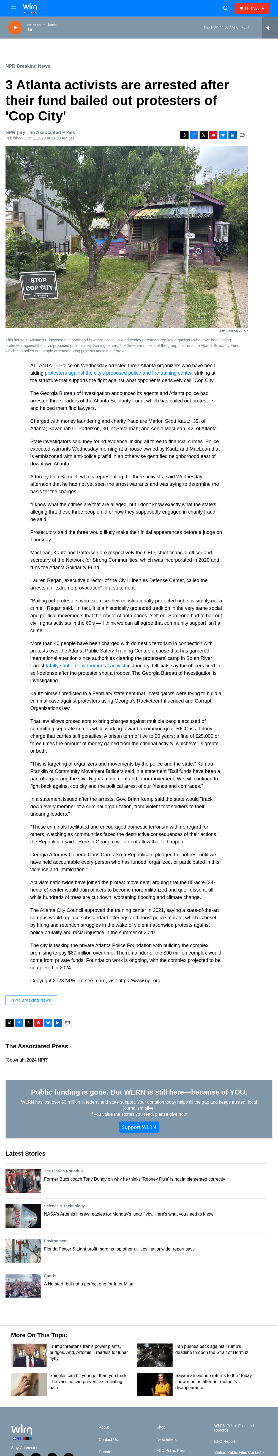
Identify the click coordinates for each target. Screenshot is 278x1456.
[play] (15, 27)
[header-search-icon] (225, 8)
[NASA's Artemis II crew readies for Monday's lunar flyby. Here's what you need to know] (23, 1216)
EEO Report (224, 1441)
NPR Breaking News (28, 66)
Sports (50, 1276)
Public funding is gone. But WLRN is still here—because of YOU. (139, 1092)
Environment (56, 1241)
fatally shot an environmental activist (85, 665)
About (104, 1427)
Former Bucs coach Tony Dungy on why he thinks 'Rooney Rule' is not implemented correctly (134, 1179)
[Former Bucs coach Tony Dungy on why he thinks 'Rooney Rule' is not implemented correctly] (23, 1181)
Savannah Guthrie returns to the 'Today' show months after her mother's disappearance (214, 1381)
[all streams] (270, 28)
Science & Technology (64, 1206)
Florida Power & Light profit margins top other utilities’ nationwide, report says (119, 1249)
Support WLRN (139, 1127)
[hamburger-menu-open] (13, 8)
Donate (105, 1452)
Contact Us (108, 1440)
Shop (161, 1427)
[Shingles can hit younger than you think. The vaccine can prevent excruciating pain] (29, 1384)
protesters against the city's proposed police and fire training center (118, 373)
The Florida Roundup (63, 1171)
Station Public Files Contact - (239, 1452)
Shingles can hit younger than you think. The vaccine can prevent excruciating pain (89, 1381)
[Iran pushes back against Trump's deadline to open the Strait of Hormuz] (155, 1355)
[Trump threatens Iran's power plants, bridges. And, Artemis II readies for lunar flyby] (29, 1355)
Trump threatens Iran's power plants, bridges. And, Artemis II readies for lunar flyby (89, 1352)
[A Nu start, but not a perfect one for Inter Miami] (23, 1286)
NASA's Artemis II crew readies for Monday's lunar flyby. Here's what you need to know (128, 1214)
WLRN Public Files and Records (234, 1428)
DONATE (254, 8)
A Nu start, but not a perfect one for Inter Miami (90, 1284)
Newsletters (167, 1440)
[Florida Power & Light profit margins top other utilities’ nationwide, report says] (23, 1251)
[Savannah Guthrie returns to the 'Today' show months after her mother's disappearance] (155, 1384)
